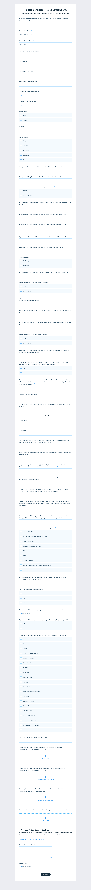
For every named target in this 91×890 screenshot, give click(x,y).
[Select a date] (46, 613)
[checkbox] (45, 532)
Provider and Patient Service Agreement (32, 839)
